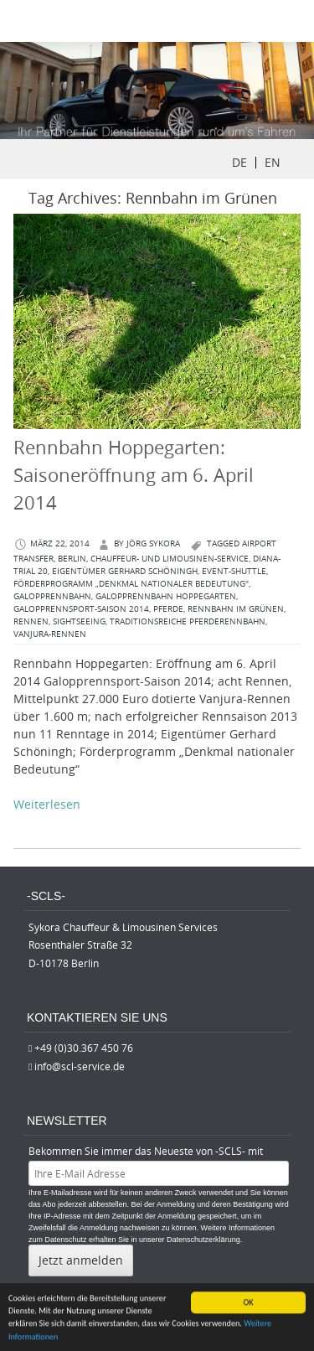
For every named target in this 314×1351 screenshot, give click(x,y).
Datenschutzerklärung (203, 1239)
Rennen (31, 621)
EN (273, 162)
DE (239, 162)
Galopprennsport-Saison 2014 (81, 608)
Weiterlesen (46, 804)
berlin (72, 558)
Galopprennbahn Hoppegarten (165, 596)
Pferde (168, 608)
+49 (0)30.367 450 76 (83, 1047)
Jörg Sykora (153, 543)
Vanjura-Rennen (49, 634)
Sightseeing (79, 621)
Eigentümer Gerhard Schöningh (125, 571)
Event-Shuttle (234, 571)
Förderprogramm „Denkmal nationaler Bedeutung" (131, 583)
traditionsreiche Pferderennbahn (187, 621)
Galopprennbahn (52, 596)
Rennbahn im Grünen (236, 608)
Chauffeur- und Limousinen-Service (169, 558)
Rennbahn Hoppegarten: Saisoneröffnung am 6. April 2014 (133, 475)
